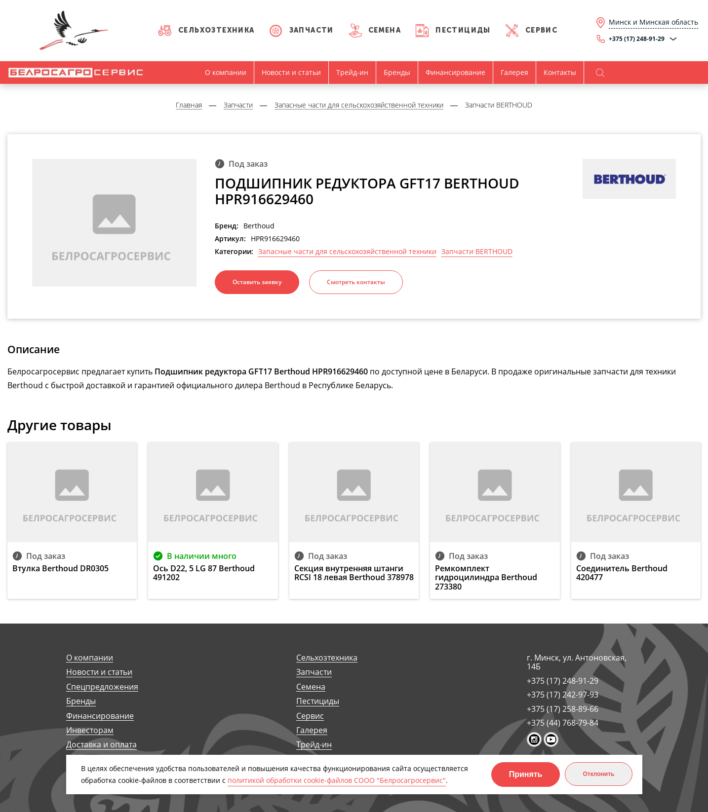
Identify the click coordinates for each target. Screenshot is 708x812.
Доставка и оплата (101, 744)
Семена (384, 30)
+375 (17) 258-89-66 (562, 708)
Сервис (541, 30)
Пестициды (463, 30)
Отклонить (598, 774)
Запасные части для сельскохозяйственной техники (347, 252)
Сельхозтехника (216, 30)
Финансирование (455, 72)
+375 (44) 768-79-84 (562, 722)
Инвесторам (90, 730)
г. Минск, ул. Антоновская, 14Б (577, 662)
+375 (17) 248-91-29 (562, 680)
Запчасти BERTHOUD (476, 252)
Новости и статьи (291, 72)
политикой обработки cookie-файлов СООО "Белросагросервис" (337, 780)
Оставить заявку (257, 282)
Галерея (514, 72)
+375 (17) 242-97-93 (562, 694)
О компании (225, 72)
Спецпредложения (102, 687)
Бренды (397, 72)
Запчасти (311, 30)
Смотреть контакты (356, 282)
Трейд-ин (352, 72)
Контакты (560, 72)
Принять (526, 774)
